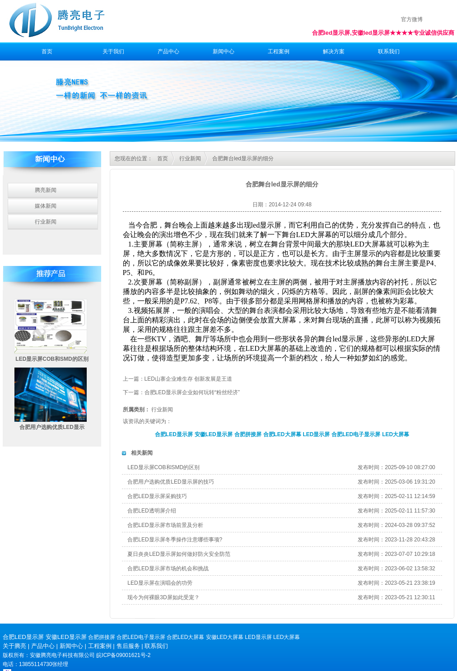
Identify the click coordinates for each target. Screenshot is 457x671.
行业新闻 (45, 222)
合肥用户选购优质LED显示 (51, 427)
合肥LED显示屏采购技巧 (157, 496)
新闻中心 (223, 51)
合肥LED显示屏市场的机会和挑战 (167, 568)
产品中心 (168, 51)
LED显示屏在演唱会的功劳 (159, 583)
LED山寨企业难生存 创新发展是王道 (189, 379)
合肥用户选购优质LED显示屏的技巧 (170, 482)
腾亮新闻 (45, 190)
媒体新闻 (45, 206)
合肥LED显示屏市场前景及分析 (165, 525)
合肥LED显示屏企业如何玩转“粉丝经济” (192, 392)
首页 (47, 51)
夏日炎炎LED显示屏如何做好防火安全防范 (178, 554)
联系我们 (389, 51)
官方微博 (412, 19)
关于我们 (113, 51)
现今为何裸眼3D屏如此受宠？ (163, 597)
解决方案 (334, 51)
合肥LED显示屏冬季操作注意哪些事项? (174, 539)
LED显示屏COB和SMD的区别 (51, 359)
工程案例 (278, 51)
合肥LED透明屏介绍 (151, 511)
